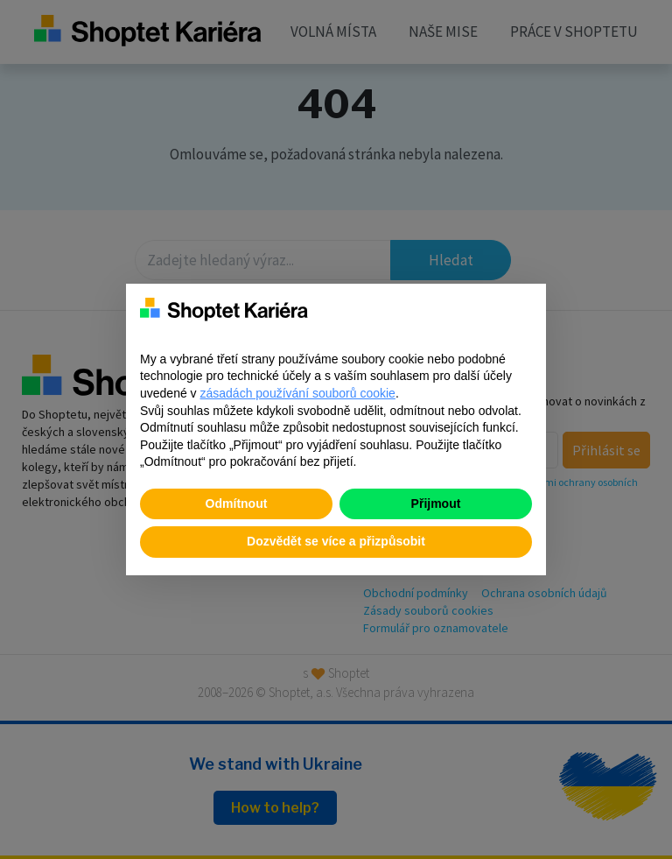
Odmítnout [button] (237, 503)
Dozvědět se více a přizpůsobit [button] (336, 541)
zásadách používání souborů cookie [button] (298, 393)
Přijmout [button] (436, 503)
